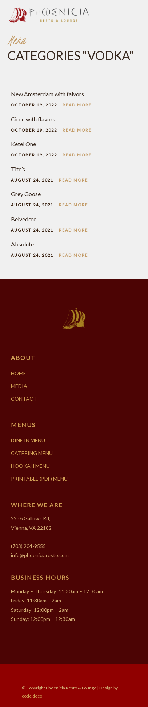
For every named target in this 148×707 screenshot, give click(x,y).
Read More (77, 104)
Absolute (22, 244)
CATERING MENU (32, 453)
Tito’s (18, 169)
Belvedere (23, 218)
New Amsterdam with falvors (47, 93)
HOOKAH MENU (30, 466)
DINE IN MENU (28, 440)
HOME (18, 373)
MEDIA (19, 386)
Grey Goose (26, 193)
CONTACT (24, 399)
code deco (32, 696)
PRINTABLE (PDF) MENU (39, 478)
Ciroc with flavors (33, 119)
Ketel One (23, 143)
